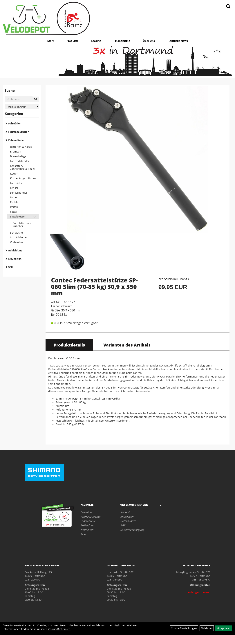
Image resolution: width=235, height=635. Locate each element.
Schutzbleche (18, 237)
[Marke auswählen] (22, 106)
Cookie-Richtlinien (59, 629)
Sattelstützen (18, 216)
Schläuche (16, 232)
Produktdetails (69, 345)
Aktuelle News (178, 41)
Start (50, 41)
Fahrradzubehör (18, 131)
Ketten (14, 173)
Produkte (72, 41)
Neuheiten (14, 258)
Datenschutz (128, 521)
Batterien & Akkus (21, 146)
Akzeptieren (223, 628)
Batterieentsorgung (132, 529)
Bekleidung (15, 250)
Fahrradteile (16, 140)
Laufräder (16, 183)
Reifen (14, 207)
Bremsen (15, 151)
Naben (14, 197)
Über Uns (150, 41)
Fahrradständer (19, 161)
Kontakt (125, 512)
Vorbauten (16, 242)
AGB (122, 525)
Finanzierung (122, 41)
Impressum (127, 516)
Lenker (14, 188)
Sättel (13, 211)
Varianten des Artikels (127, 345)
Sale (10, 267)
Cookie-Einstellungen (184, 628)
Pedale (14, 202)
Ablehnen (207, 628)
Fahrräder (14, 123)
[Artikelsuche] (228, 7)
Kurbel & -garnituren (23, 178)
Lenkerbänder (18, 192)
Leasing (96, 41)
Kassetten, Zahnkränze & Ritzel (22, 167)
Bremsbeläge (18, 156)
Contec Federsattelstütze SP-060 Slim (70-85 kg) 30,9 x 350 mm (94, 286)
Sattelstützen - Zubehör (22, 224)
